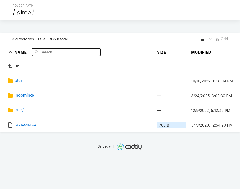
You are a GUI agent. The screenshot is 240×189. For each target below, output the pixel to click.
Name (21, 52)
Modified (201, 52)
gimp (24, 12)
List (206, 38)
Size (161, 52)
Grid (222, 38)
